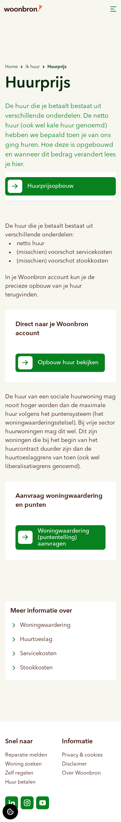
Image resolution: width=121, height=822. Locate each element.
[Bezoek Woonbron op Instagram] (27, 802)
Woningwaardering (40, 625)
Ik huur (32, 67)
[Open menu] (113, 9)
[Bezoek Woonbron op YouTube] (42, 802)
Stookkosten (31, 667)
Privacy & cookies (82, 754)
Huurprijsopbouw (50, 186)
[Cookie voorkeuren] (10, 811)
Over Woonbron (81, 773)
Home (11, 67)
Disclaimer (74, 764)
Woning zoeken (23, 764)
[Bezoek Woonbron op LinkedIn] (11, 802)
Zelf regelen (19, 773)
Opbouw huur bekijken (68, 363)
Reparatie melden (26, 754)
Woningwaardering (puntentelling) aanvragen (63, 537)
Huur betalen (20, 782)
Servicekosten (33, 653)
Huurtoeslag (31, 639)
